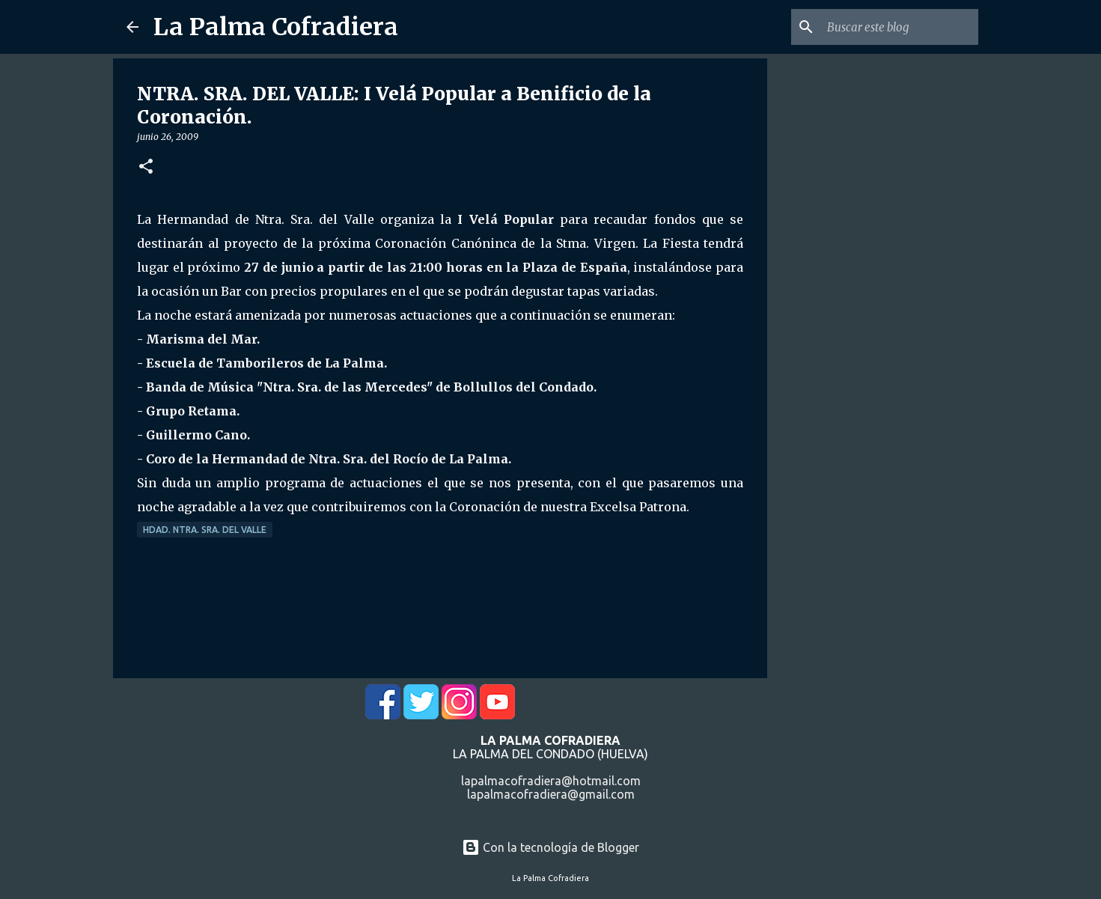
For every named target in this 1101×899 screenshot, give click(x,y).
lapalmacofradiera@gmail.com (551, 794)
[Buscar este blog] (899, 27)
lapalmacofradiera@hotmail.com (551, 780)
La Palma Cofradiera (275, 27)
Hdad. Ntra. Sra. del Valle (204, 529)
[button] (146, 167)
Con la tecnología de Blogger (550, 847)
